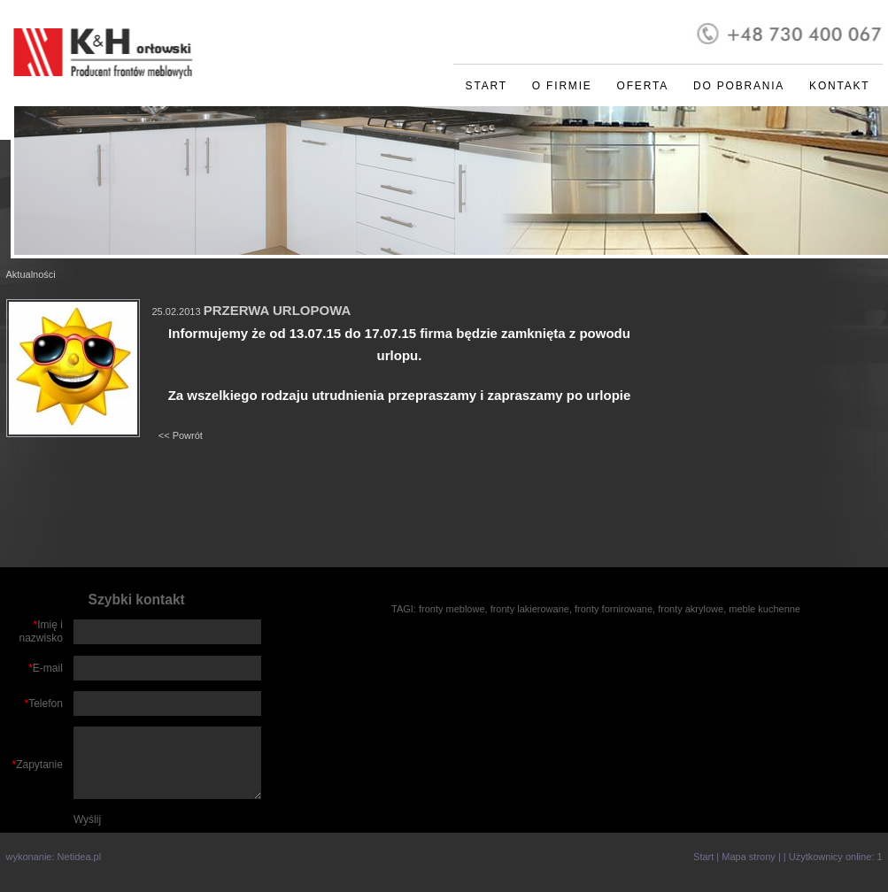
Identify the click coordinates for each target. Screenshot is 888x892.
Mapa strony (749, 856)
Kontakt (839, 86)
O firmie (562, 86)
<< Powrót (180, 435)
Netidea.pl (80, 856)
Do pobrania (738, 86)
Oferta (642, 86)
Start (486, 86)
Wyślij (87, 819)
